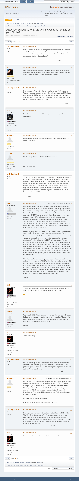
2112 (8, 285)
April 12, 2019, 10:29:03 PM (29, 285)
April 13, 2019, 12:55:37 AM (29, 432)
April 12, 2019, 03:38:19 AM (29, 87)
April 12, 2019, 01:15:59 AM (29, 67)
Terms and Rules (66, 479)
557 (8, 67)
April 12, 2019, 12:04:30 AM (29, 46)
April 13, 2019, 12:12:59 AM (29, 359)
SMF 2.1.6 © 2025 (8, 479)
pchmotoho (11, 135)
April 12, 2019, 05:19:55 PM (29, 203)
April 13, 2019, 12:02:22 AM (29, 332)
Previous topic (61, 36)
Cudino (9, 203)
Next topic (70, 36)
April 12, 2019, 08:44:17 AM (29, 110)
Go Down (8, 41)
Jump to (49, 468)
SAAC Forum (11, 7)
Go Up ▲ (73, 479)
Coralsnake (39, 23)
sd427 (9, 111)
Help (60, 479)
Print (71, 41)
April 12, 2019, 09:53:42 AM (29, 153)
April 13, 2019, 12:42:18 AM (29, 409)
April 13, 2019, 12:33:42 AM (29, 378)
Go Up (7, 458)
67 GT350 (10, 153)
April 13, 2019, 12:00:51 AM (29, 311)
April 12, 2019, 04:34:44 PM (29, 174)
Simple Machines (16, 479)
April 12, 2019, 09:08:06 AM (29, 135)
